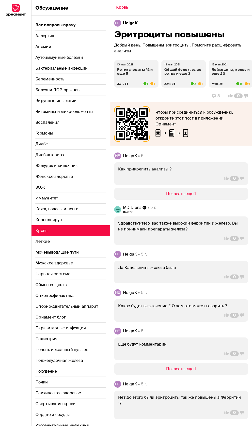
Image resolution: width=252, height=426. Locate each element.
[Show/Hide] (181, 194)
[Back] (122, 8)
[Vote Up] (229, 96)
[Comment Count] (238, 95)
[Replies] (216, 96)
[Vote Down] (247, 96)
